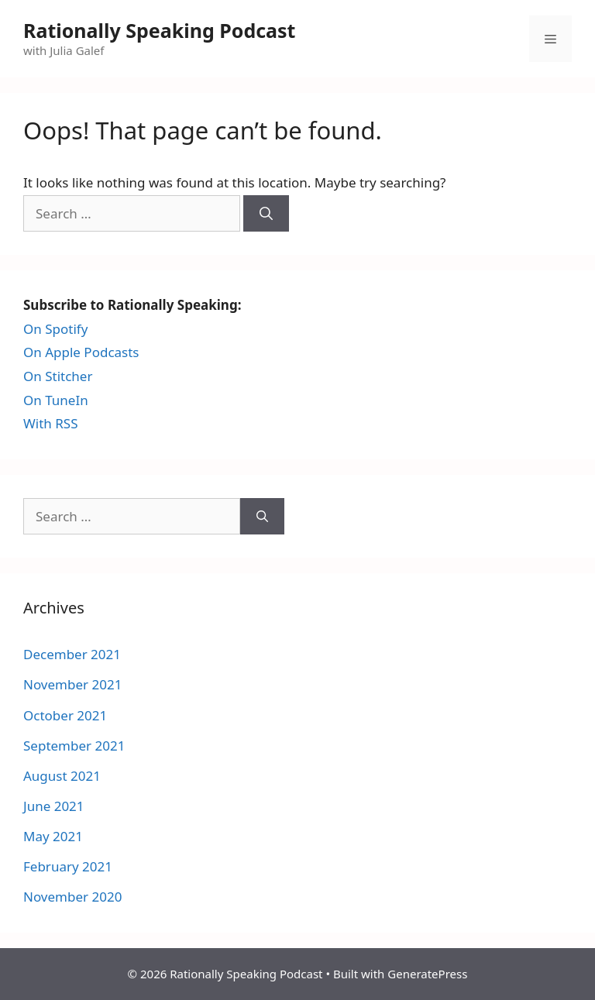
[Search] (266, 213)
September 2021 (74, 745)
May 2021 (53, 836)
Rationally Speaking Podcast (159, 30)
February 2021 (67, 866)
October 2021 (65, 715)
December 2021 (72, 654)
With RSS (50, 423)
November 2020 (72, 896)
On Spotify (55, 329)
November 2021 (72, 684)
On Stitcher (57, 376)
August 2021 (62, 776)
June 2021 (53, 806)
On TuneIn (55, 400)
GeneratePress (427, 973)
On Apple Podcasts (81, 352)
